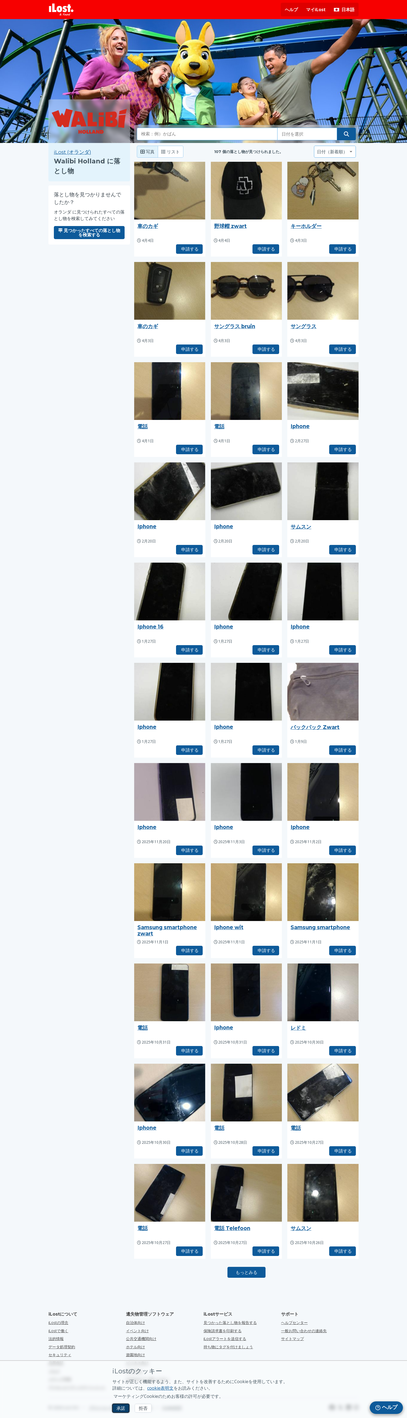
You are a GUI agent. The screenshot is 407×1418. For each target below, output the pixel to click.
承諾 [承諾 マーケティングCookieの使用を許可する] (120, 1408)
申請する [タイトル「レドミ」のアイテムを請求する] (342, 1051)
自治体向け (135, 1322)
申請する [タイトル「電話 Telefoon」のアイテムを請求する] (266, 1251)
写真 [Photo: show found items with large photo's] (147, 152)
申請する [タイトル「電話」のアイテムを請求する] (189, 449)
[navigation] (386, 1407)
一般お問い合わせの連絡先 (304, 1330)
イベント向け (137, 1330)
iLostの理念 (58, 1322)
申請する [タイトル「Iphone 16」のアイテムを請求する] (189, 650)
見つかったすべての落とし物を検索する (89, 232)
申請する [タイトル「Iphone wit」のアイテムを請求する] (266, 950)
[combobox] (207, 134)
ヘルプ (291, 10)
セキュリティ (59, 1354)
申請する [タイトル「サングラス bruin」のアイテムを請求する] (266, 349)
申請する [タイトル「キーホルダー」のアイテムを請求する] (342, 249)
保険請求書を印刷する (222, 1330)
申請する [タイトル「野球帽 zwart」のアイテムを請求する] (266, 249)
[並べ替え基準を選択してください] (335, 152)
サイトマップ (292, 1338)
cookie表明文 (160, 1388)
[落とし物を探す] (346, 134)
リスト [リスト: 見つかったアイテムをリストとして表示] (170, 152)
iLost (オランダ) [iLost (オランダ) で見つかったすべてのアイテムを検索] (72, 152)
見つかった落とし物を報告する (230, 1322)
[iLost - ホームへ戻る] (61, 10)
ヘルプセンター (294, 1322)
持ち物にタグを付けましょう (228, 1346)
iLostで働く (58, 1330)
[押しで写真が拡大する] (169, 190)
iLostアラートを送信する (224, 1338)
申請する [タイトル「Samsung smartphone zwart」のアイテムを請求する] (189, 950)
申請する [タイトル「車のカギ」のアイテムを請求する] (189, 249)
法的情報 (56, 1338)
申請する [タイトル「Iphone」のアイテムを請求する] (342, 449)
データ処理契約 (61, 1346)
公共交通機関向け (141, 1338)
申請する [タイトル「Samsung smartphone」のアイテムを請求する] (342, 950)
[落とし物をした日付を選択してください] (307, 134)
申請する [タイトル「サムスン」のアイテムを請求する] (342, 550)
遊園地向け (135, 1354)
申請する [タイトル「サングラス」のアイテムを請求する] (342, 349)
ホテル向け (135, 1346)
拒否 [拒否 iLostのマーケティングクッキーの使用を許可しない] (143, 1408)
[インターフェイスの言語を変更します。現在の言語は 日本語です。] (344, 9)
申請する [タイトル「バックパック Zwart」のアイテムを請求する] (342, 750)
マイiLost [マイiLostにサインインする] (316, 10)
